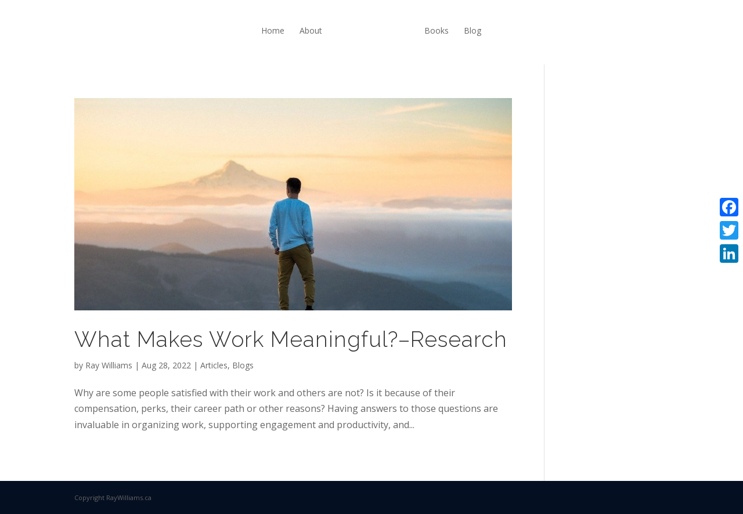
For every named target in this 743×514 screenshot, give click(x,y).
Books (436, 30)
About (311, 30)
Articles (214, 365)
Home (272, 30)
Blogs (243, 365)
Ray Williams (108, 365)
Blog (472, 30)
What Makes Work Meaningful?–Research (290, 339)
